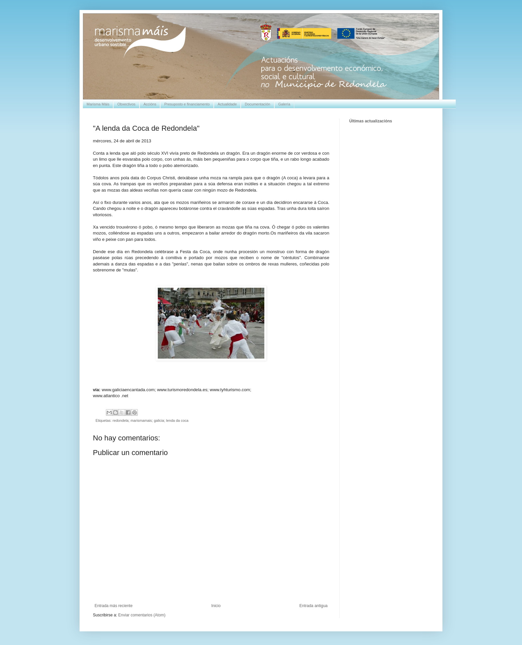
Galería (284, 104)
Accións (149, 104)
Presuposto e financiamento (186, 104)
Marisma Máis (98, 104)
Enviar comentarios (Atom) (141, 615)
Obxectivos (126, 104)
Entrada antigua (313, 605)
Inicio (216, 605)
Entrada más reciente (113, 605)
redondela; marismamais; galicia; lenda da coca (150, 420)
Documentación (257, 104)
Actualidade (227, 104)
